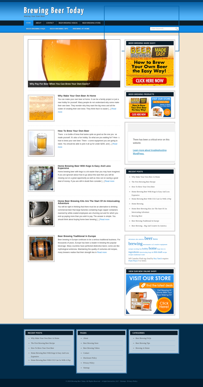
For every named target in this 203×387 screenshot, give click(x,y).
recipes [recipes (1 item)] (130, 255)
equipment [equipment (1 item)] (163, 244)
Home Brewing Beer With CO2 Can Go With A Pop (151, 199)
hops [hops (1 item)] (158, 249)
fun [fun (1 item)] (140, 249)
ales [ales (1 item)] (137, 239)
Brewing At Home (81, 29)
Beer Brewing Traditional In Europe (145, 221)
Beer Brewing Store (91, 23)
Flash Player (133, 261)
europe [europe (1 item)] (130, 249)
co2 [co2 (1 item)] (152, 244)
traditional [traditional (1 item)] (137, 255)
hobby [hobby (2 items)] (145, 248)
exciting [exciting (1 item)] (136, 249)
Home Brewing (137, 204)
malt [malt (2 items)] (160, 252)
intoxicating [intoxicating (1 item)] (144, 252)
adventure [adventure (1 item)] (131, 239)
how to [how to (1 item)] (163, 249)
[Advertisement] (142, 28)
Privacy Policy (88, 363)
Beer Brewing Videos (68, 23)
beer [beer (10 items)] (148, 238)
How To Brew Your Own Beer (143, 187)
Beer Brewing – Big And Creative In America (149, 226)
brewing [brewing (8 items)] (135, 243)
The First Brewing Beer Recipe (143, 182)
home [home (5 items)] (153, 248)
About (38, 23)
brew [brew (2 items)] (155, 239)
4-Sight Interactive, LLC (110, 381)
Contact (50, 23)
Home (28, 23)
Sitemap (86, 368)
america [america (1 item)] (141, 239)
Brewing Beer (137, 216)
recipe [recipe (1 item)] (165, 252)
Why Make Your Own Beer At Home (146, 177)
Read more (109, 181)
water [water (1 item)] (143, 255)
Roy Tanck (158, 258)
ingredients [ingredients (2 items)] (133, 252)
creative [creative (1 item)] (157, 244)
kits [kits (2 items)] (155, 252)
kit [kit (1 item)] (153, 252)
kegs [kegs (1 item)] (149, 252)
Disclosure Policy (90, 358)
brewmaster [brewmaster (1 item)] (147, 244)
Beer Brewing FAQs (35, 29)
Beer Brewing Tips (59, 29)
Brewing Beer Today (54, 11)
